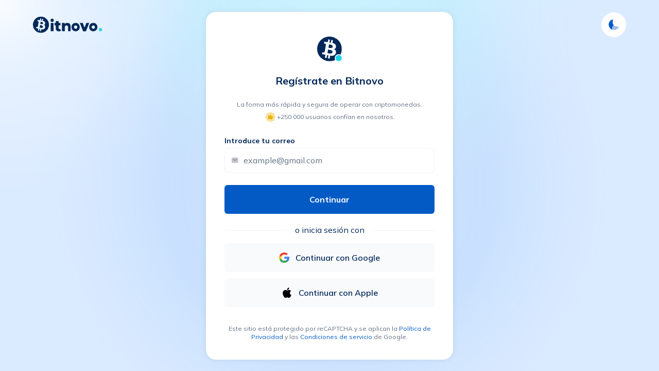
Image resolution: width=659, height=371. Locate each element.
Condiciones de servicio (336, 337)
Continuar (329, 199)
